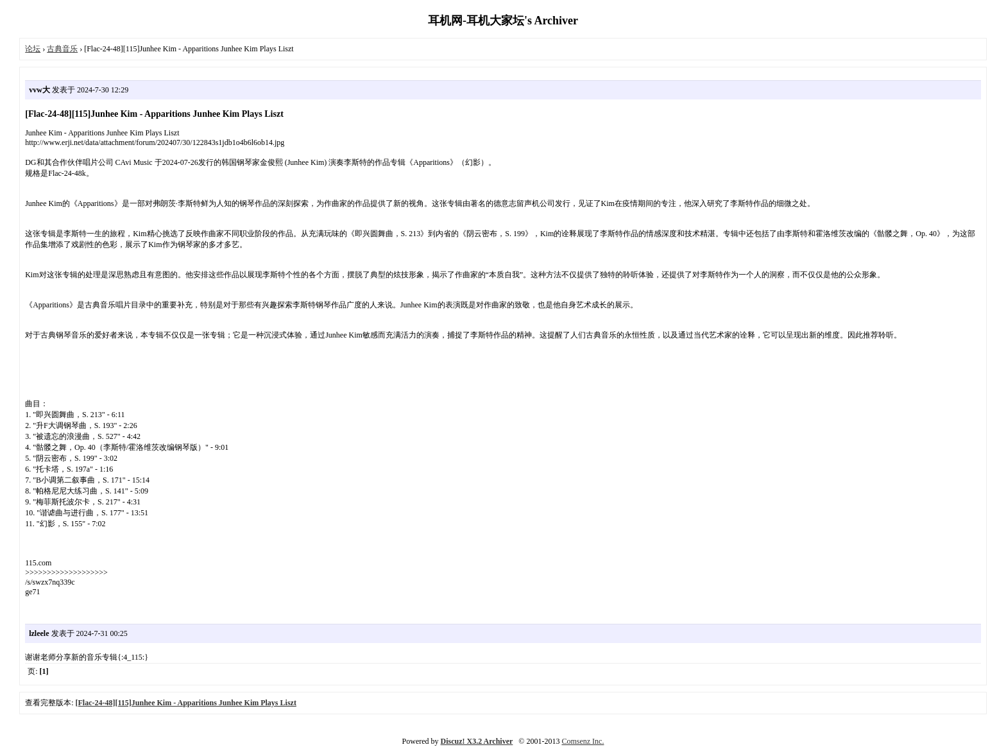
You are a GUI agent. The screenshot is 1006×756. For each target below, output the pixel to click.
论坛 (32, 48)
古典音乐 (62, 48)
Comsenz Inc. (582, 741)
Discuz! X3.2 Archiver (477, 741)
